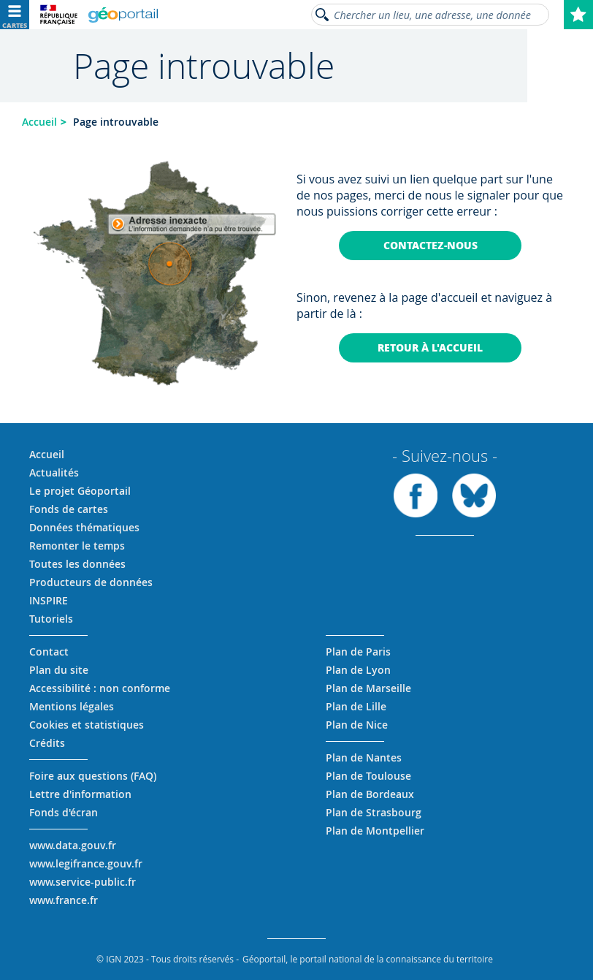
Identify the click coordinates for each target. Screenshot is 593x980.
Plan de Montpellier (375, 830)
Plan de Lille (356, 706)
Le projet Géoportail (80, 491)
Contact (49, 651)
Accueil (39, 122)
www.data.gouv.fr (72, 845)
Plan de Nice (357, 725)
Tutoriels (51, 619)
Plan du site (58, 670)
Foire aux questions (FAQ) (92, 776)
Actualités (54, 472)
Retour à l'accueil (430, 347)
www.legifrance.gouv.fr (85, 863)
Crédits (47, 743)
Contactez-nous (430, 245)
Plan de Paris (358, 651)
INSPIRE (48, 600)
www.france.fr (63, 900)
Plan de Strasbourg (373, 812)
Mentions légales (71, 706)
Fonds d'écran (63, 812)
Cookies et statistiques (86, 725)
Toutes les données (77, 564)
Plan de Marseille (368, 688)
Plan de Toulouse (368, 776)
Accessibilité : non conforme (99, 688)
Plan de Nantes (364, 757)
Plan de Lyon (358, 670)
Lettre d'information (80, 794)
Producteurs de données (91, 582)
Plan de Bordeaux (370, 794)
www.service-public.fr (82, 882)
